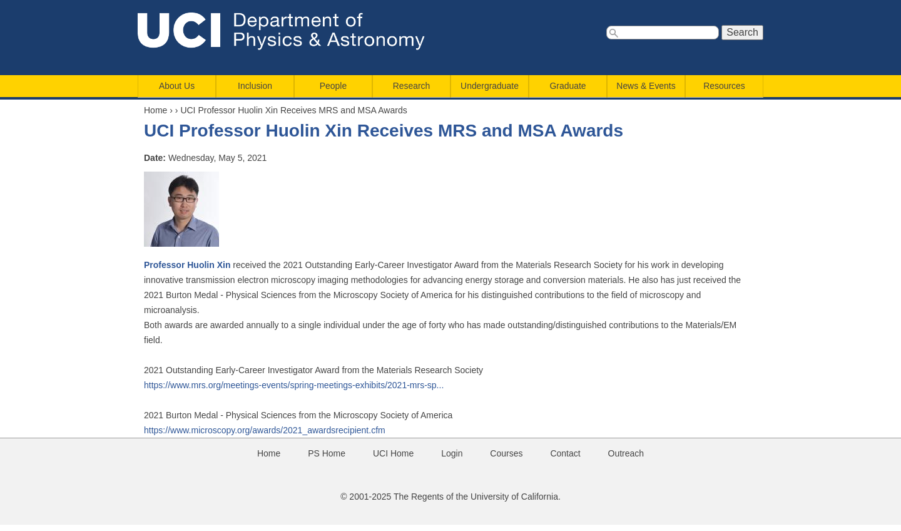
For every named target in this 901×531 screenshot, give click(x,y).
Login (451, 453)
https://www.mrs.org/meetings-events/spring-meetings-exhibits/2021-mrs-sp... (294, 385)
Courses (506, 453)
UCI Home (393, 453)
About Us (177, 86)
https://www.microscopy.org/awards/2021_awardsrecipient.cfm (264, 430)
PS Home (326, 453)
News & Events (645, 86)
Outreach (626, 453)
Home (155, 110)
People (333, 86)
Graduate (568, 86)
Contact (565, 453)
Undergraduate (490, 86)
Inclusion (255, 86)
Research (411, 86)
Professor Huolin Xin (187, 265)
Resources (724, 86)
